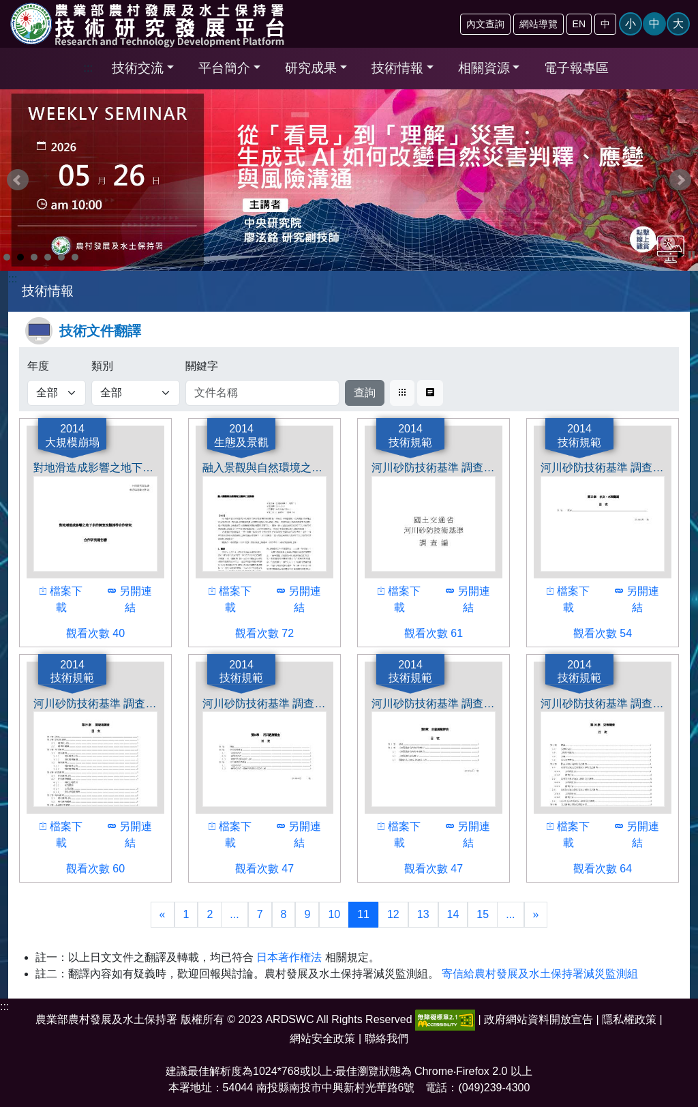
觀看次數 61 (418, 632)
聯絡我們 (386, 1038)
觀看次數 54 (587, 632)
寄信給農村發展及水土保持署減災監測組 (540, 973)
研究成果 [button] (311, 68)
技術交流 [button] (138, 68)
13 (423, 914)
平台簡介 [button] (224, 68)
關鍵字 (201, 366)
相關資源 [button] (484, 68)
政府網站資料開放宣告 (538, 1019)
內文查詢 (485, 23)
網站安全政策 (322, 1038)
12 (393, 914)
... (234, 914)
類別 (102, 366)
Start (681, 255)
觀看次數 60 (80, 867)
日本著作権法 (289, 957)
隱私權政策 (629, 1019)
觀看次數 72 (249, 632)
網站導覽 (538, 23)
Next (680, 180)
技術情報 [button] (397, 68)
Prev (18, 180)
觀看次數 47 (249, 867)
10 (334, 914)
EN (579, 23)
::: (88, 68)
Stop (691, 255)
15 (482, 914)
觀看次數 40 (80, 632)
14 (453, 914)
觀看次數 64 (587, 867)
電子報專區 (576, 68)
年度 (38, 366)
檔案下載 (58, 597)
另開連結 (128, 597)
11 (363, 914)
